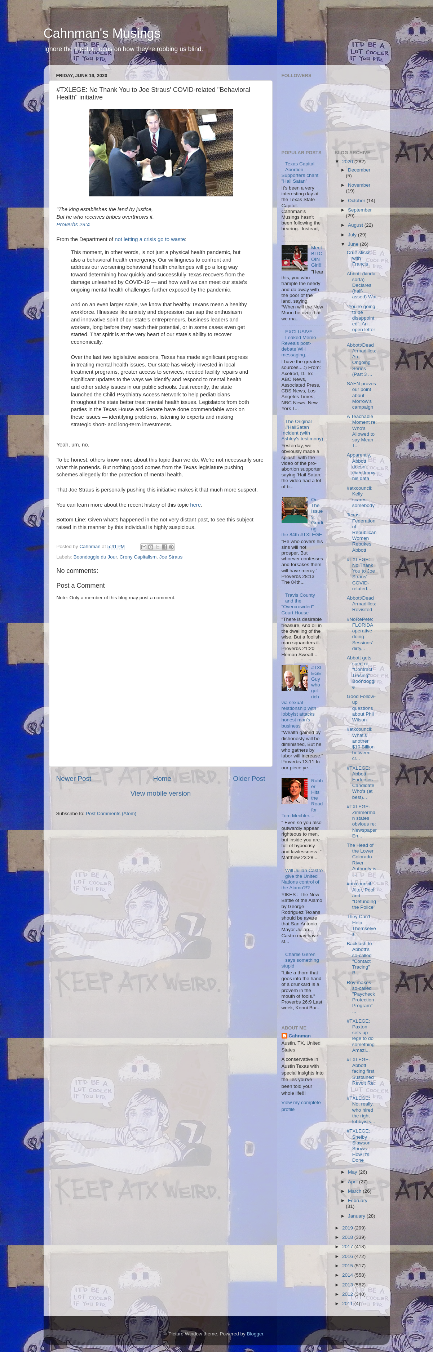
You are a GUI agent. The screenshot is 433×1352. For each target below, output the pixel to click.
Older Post (249, 778)
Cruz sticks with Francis (359, 258)
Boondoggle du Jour (95, 557)
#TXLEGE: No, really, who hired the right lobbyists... (361, 1109)
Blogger (255, 1334)
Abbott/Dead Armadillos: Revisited (361, 603)
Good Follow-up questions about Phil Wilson (361, 708)
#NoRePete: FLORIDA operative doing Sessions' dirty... (360, 634)
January (357, 1216)
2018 (348, 1237)
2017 (348, 1246)
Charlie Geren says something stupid (300, 960)
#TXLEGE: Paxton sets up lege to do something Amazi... (361, 1035)
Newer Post (74, 778)
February (357, 1200)
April (353, 1181)
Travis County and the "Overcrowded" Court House (298, 603)
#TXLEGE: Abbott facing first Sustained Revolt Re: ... (361, 1074)
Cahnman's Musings (102, 33)
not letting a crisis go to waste (150, 239)
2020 (348, 161)
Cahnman (300, 1036)
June (354, 244)
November (359, 185)
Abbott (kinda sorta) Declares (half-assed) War (362, 285)
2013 (348, 1284)
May (353, 1172)
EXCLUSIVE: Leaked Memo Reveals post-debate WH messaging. (299, 343)
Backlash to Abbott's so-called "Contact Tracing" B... (359, 958)
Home (162, 778)
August (356, 225)
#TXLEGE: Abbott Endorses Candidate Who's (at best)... (361, 782)
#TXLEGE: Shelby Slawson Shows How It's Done (359, 1145)
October (357, 200)
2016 (348, 1256)
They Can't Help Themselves (361, 925)
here (195, 505)
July (353, 234)
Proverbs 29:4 (73, 224)
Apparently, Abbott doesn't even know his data (361, 466)
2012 (348, 1294)
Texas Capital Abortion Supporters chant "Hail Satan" (300, 172)
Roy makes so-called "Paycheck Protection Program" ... (361, 997)
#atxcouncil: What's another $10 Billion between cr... (361, 743)
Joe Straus (171, 557)
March (355, 1191)
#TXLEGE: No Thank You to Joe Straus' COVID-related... (361, 574)
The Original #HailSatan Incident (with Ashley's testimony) (302, 430)
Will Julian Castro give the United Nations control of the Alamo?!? (302, 879)
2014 (348, 1275)
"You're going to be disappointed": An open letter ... (361, 321)
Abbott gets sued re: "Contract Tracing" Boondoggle (361, 672)
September (360, 210)
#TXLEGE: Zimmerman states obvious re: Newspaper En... (362, 821)
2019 (348, 1228)
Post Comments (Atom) (111, 813)
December (359, 170)
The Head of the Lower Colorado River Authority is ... (361, 859)
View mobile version (161, 793)
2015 (348, 1265)
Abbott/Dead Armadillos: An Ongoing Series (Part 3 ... (361, 359)
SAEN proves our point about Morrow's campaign (361, 395)
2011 (348, 1303)
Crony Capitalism (137, 557)
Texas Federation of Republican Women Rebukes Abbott (362, 532)
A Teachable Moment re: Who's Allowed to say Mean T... (362, 431)
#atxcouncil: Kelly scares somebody (361, 496)
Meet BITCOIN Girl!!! (317, 256)
